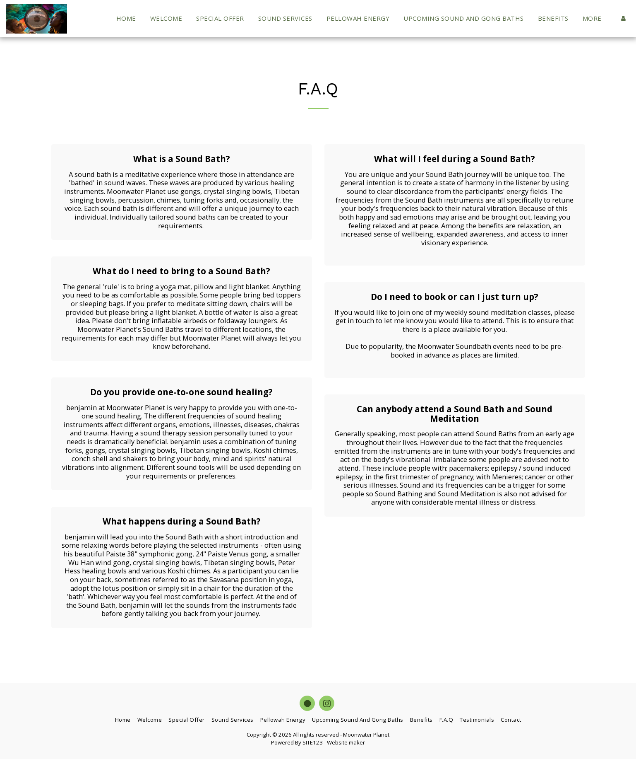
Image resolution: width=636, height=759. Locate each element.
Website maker (346, 742)
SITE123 (312, 742)
